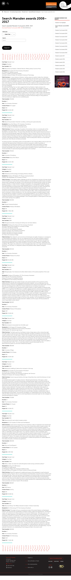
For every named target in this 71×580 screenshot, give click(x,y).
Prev (3, 54)
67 (7, 58)
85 (48, 58)
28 (14, 55)
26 (10, 55)
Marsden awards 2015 (60, 62)
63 (46, 56)
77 (30, 58)
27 (12, 55)
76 (28, 58)
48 (12, 56)
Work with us (30, 567)
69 (12, 58)
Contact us (9, 563)
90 (12, 59)
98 (30, 59)
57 (33, 56)
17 (37, 54)
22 (48, 54)
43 (49, 55)
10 (21, 54)
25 (7, 55)
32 (23, 55)
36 (33, 55)
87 (5, 59)
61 (42, 56)
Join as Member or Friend (33, 561)
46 (7, 56)
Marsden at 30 (60, 79)
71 (16, 58)
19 (41, 54)
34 (28, 55)
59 (37, 56)
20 (44, 54)
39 (40, 55)
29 (16, 55)
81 (39, 58)
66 (5, 58)
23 (3, 55)
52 (21, 56)
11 (23, 54)
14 (30, 54)
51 (19, 56)
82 (41, 58)
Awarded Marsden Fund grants (35, 11)
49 (14, 56)
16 (34, 54)
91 (14, 59)
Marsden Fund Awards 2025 (61, 30)
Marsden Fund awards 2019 (61, 49)
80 (37, 58)
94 (21, 59)
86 (3, 59)
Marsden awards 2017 (60, 55)
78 (32, 58)
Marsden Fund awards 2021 (61, 43)
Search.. (4, 38)
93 (19, 59)
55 (28, 56)
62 (44, 56)
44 (3, 56)
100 (35, 59)
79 (34, 58)
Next (47, 59)
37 (35, 55)
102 (41, 59)
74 (23, 58)
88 (7, 59)
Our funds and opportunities (15, 11)
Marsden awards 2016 (60, 59)
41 (44, 55)
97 (28, 59)
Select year (5, 31)
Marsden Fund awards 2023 (61, 36)
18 (39, 54)
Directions (9, 567)
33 (26, 55)
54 (26, 56)
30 (19, 55)
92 (16, 59)
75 (25, 58)
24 (5, 55)
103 (44, 59)
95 (23, 59)
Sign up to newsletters (56, 558)
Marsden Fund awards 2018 (61, 52)
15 (32, 54)
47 (9, 56)
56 (30, 56)
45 (5, 56)
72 (19, 58)
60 (40, 56)
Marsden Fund (25, 11)
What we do (6, 11)
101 (38, 59)
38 (37, 55)
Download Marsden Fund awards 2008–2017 (12, 27)
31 (21, 55)
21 (46, 54)
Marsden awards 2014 (60, 65)
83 (43, 58)
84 (46, 58)
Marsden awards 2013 (60, 68)
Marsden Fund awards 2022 (61, 39)
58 (35, 56)
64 (49, 56)
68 (9, 58)
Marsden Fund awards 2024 (61, 33)
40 (42, 55)
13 (28, 54)
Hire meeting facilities (32, 564)
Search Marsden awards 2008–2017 (48, 11)
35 (30, 55)
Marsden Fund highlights (60, 22)
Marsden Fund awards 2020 (61, 46)
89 (9, 59)
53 (23, 56)
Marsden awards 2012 (60, 71)
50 (16, 56)
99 (33, 59)
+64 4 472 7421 (10, 565)
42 (46, 55)
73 (21, 58)
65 (3, 58)
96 (26, 59)
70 (14, 58)
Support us (30, 557)
